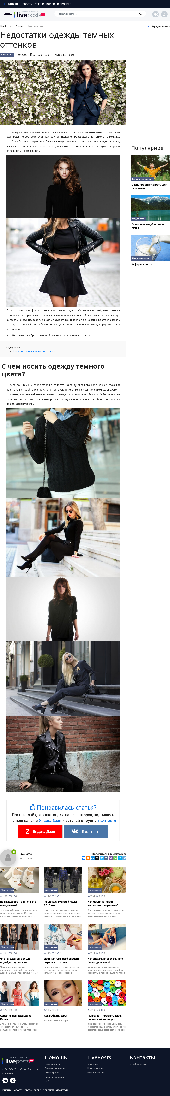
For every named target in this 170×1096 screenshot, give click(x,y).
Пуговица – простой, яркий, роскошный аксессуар (105, 1017)
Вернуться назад (159, 26)
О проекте (64, 4)
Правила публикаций (55, 1068)
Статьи (39, 4)
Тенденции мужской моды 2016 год (60, 903)
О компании (93, 1063)
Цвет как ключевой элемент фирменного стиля (61, 960)
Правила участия (53, 1063)
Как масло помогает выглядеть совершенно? (103, 903)
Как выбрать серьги (56, 1015)
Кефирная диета (141, 264)
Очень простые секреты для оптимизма (149, 186)
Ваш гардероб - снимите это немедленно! (18, 903)
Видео (50, 4)
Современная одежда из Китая (15, 1017)
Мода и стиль (7, 54)
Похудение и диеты (141, 258)
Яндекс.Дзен (50, 820)
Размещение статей (54, 1076)
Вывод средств (52, 1072)
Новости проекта (95, 1068)
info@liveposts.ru (138, 1063)
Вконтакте (106, 820)
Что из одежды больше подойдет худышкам (15, 960)
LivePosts (5, 26)
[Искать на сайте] (100, 14)
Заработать (62, 1090)
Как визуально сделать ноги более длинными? (105, 960)
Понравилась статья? (63, 807)
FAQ (47, 1081)
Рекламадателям (95, 1072)
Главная (10, 4)
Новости (26, 4)
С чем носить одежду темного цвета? (34, 351)
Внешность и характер (142, 179)
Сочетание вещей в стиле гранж (147, 226)
